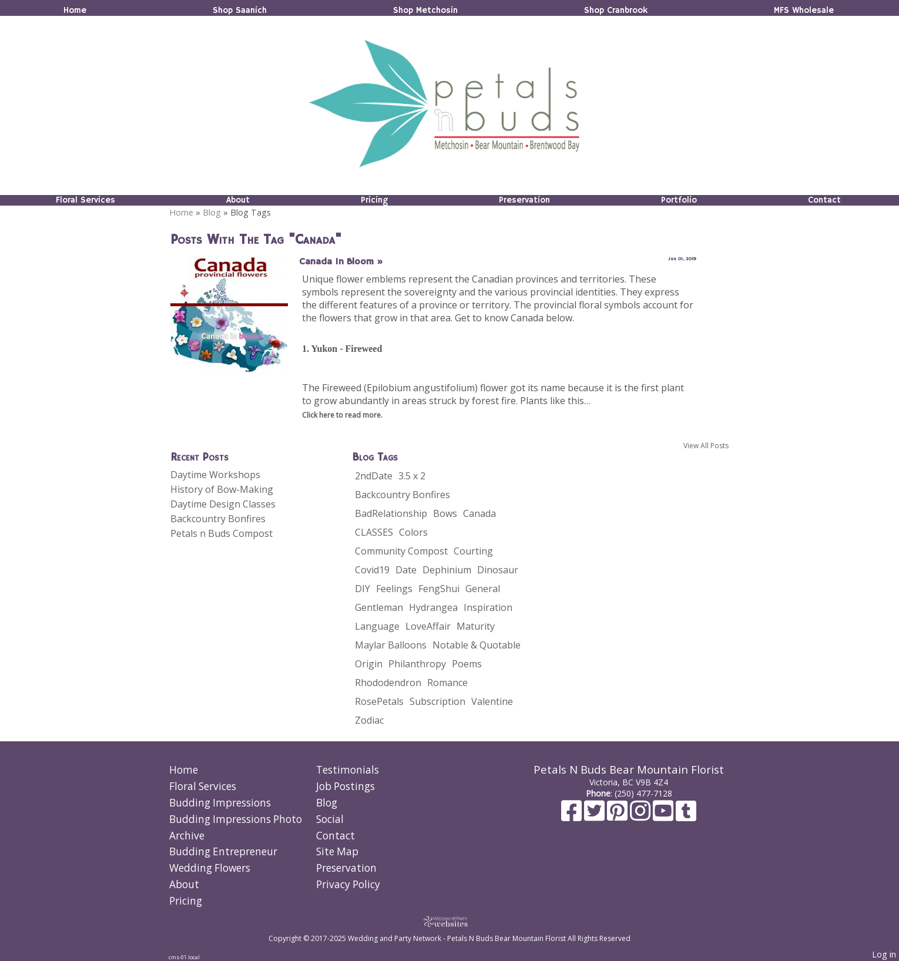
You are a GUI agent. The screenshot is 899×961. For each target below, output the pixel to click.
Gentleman (379, 607)
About (238, 200)
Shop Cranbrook (616, 10)
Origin (369, 663)
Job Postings (345, 786)
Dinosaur (497, 569)
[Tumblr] (686, 816)
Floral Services (85, 200)
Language (377, 626)
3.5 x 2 (411, 475)
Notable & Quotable (476, 645)
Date (406, 569)
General (482, 588)
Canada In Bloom (341, 262)
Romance (447, 682)
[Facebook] (572, 816)
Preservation (524, 200)
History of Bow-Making (221, 489)
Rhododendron (388, 682)
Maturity (476, 626)
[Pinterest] (618, 816)
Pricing (374, 200)
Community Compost (401, 551)
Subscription (437, 701)
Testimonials (347, 770)
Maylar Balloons (391, 645)
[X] (595, 816)
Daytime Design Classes (223, 504)
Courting (473, 551)
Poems (467, 663)
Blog (212, 212)
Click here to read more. (342, 415)
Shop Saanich (240, 10)
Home (74, 10)
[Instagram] (641, 816)
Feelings (394, 588)
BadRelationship (391, 513)
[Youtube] (664, 816)
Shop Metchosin (425, 10)
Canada (479, 513)
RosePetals (379, 701)
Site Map (337, 851)
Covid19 (372, 569)
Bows (445, 513)
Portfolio (679, 200)
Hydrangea (433, 607)
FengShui (438, 588)
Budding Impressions (220, 802)
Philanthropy (417, 663)
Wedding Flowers (209, 868)
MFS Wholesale (804, 10)
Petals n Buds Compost (221, 533)
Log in (884, 954)
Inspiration (488, 607)
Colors (413, 532)
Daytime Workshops (215, 474)
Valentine (492, 701)
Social (330, 819)
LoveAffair (428, 626)
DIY (362, 588)
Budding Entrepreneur (223, 851)
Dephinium (446, 569)
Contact (824, 200)
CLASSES (374, 532)
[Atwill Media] (449, 921)
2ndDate (374, 475)
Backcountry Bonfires (218, 518)
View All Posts (706, 446)
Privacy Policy (348, 884)
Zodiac (369, 720)
